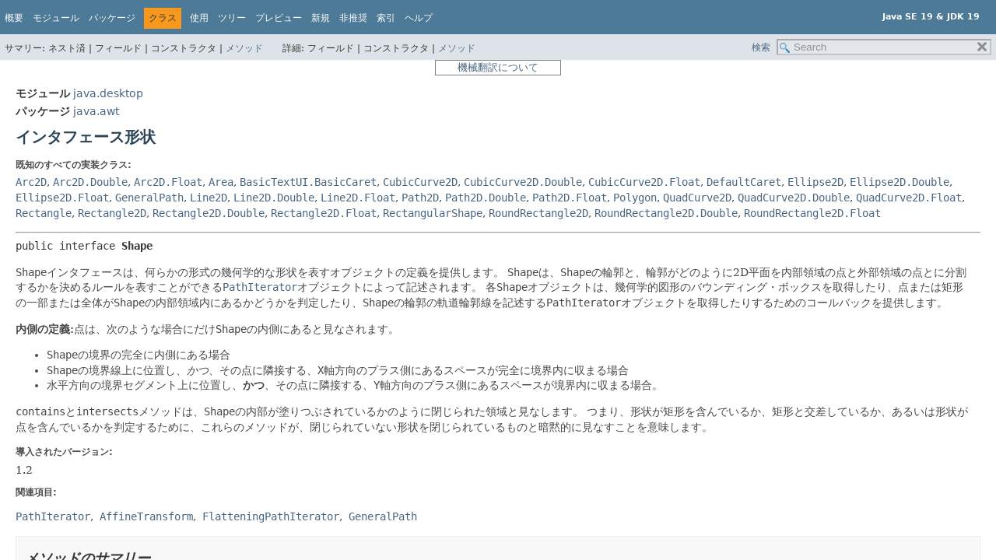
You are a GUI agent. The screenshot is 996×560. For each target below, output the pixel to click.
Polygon (635, 197)
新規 (320, 17)
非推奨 (353, 17)
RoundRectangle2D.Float (812, 213)
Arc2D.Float (168, 182)
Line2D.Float (358, 197)
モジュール (56, 17)
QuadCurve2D (697, 197)
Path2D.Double (485, 197)
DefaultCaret (744, 182)
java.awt (96, 111)
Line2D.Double (273, 197)
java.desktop (108, 93)
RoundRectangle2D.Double (666, 213)
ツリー (232, 17)
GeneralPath (149, 197)
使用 (199, 17)
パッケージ (112, 17)
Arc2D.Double (90, 182)
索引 (386, 17)
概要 (14, 17)
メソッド (244, 48)
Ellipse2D (815, 182)
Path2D (420, 197)
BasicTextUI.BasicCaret (308, 182)
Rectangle (44, 213)
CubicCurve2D (420, 182)
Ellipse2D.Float (62, 197)
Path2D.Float (569, 197)
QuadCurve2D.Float (909, 197)
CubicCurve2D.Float (644, 182)
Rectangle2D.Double (209, 213)
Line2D (208, 197)
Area (221, 182)
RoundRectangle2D (538, 213)
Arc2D (31, 182)
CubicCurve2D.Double (523, 182)
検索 (761, 47)
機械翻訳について (498, 67)
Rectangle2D (112, 213)
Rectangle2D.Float (324, 213)
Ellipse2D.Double (899, 182)
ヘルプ (419, 17)
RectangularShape (432, 213)
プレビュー (278, 17)
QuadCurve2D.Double (794, 197)
